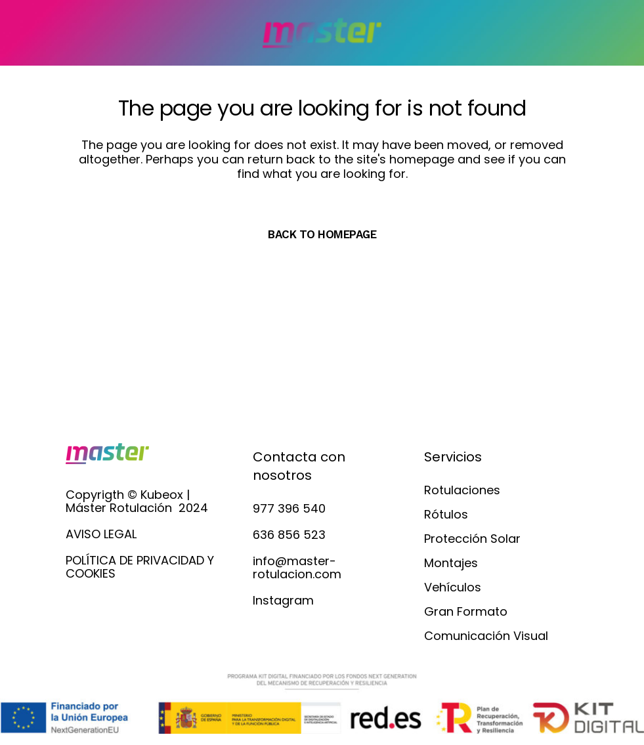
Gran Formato (465, 611)
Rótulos (446, 514)
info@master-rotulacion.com (297, 567)
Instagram (283, 600)
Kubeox (161, 494)
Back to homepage (322, 234)
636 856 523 (289, 534)
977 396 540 (289, 508)
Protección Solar (472, 538)
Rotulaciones (462, 490)
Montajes (451, 563)
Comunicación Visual (486, 636)
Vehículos (452, 587)
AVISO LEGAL (101, 534)
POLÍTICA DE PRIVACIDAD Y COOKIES (140, 567)
